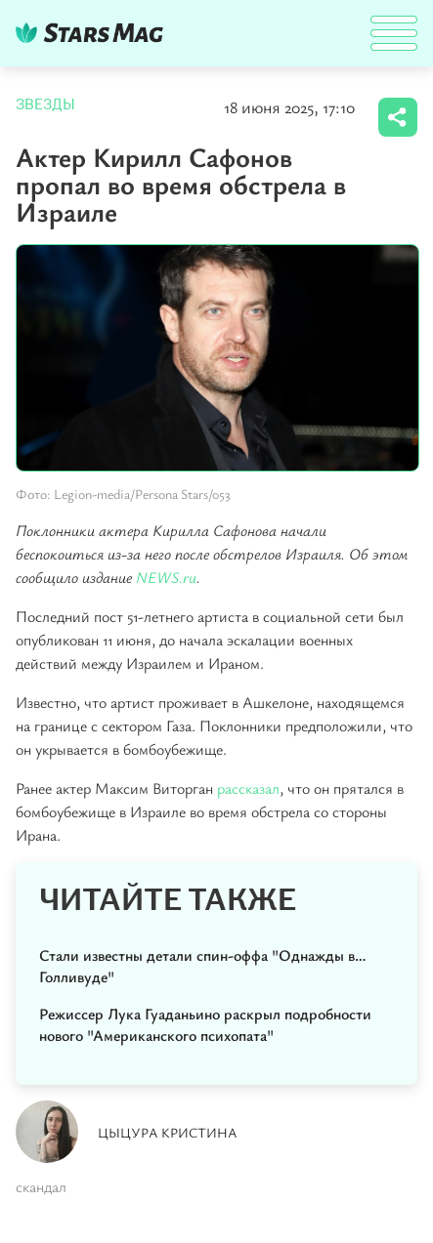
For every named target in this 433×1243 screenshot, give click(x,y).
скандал (41, 1186)
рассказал (248, 788)
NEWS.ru (166, 577)
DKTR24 (94, 32)
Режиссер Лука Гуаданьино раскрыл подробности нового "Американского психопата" (205, 1024)
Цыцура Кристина (168, 1132)
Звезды (45, 104)
